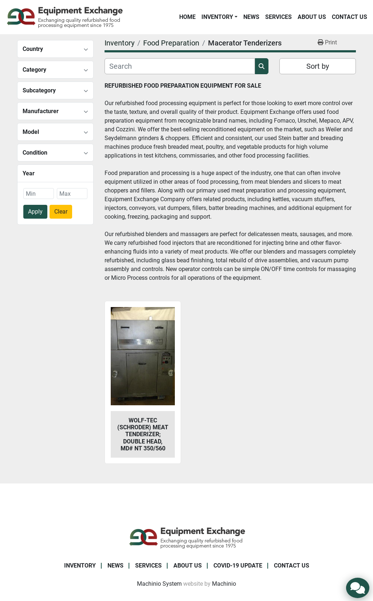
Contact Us (349, 16)
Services (278, 16)
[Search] (180, 66)
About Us (312, 16)
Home (187, 16)
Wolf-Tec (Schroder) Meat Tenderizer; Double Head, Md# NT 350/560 (142, 434)
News (251, 16)
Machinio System (159, 583)
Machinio (224, 583)
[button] (219, 17)
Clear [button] (60, 211)
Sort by (317, 66)
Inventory (217, 16)
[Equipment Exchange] (186, 537)
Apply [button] (35, 211)
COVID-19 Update (237, 565)
